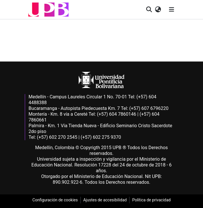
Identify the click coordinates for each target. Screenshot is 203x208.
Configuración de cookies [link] (55, 200)
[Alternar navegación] (171, 9)
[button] (48, 9)
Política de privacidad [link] (151, 200)
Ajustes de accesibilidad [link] (105, 200)
